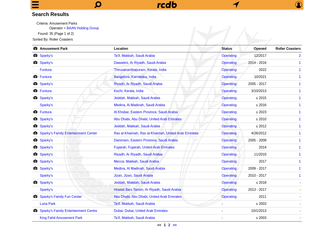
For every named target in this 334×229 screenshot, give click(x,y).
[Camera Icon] (35, 55)
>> (175, 225)
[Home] (167, 4)
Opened (260, 48)
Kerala (152, 70)
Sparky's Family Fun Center (61, 196)
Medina (119, 105)
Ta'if (117, 55)
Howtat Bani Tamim (128, 189)
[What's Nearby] (236, 4)
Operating (229, 55)
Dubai (118, 211)
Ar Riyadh (137, 63)
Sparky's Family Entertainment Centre (68, 211)
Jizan (118, 175)
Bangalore (122, 77)
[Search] (98, 4)
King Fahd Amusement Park (61, 218)
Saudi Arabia (145, 55)
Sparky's (46, 55)
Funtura (46, 70)
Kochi (118, 91)
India (162, 70)
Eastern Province (144, 112)
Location (121, 48)
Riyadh (119, 84)
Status (227, 48)
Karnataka (139, 77)
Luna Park (47, 204)
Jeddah (119, 98)
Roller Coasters (288, 48)
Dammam (121, 140)
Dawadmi (121, 63)
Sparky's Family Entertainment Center (68, 133)
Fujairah (120, 147)
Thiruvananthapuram (129, 70)
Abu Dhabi (122, 119)
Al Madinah (135, 105)
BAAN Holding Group (83, 28)
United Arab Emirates (165, 119)
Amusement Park (54, 48)
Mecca (119, 161)
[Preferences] (298, 4)
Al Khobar (121, 112)
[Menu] (35, 4)
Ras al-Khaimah (126, 133)
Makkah (128, 55)
